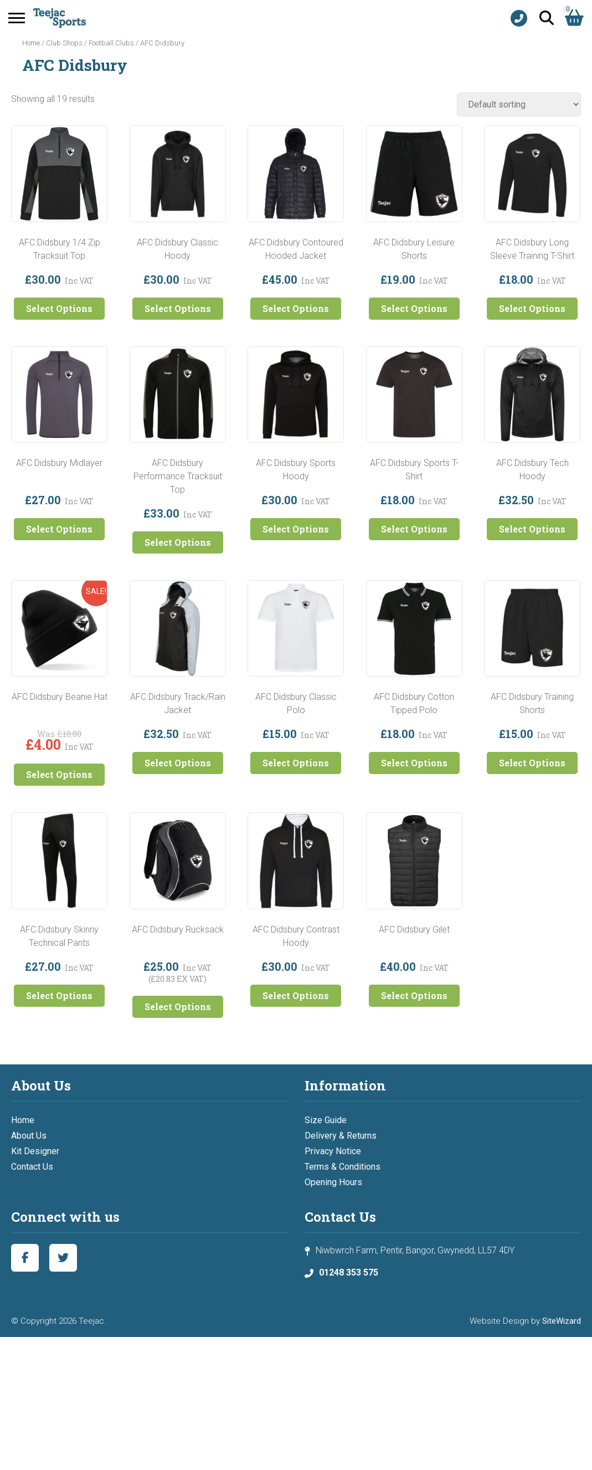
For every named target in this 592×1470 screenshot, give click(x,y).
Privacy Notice (333, 1151)
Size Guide (326, 1120)
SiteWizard (561, 1321)
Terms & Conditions (342, 1166)
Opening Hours (333, 1182)
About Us (29, 1135)
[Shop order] (519, 104)
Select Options (59, 308)
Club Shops (64, 43)
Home (31, 43)
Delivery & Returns (341, 1135)
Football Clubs (111, 43)
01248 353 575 (348, 1272)
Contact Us (32, 1166)
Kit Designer (35, 1151)
